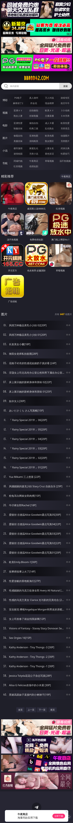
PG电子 (18, 97)
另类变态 (65, 128)
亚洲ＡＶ (18, 110)
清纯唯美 (33, 141)
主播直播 (49, 115)
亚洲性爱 (18, 123)
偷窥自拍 (18, 135)
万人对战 (49, 97)
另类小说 (33, 153)
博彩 (5, 100)
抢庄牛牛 (65, 103)
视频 (5, 112)
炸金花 (33, 103)
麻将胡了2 (18, 103)
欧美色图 (49, 135)
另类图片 (65, 141)
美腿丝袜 (18, 141)
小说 (5, 150)
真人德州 (33, 97)
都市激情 (18, 148)
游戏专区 (65, 97)
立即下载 (58, 815)
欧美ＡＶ (49, 110)
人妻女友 (49, 148)
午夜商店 (33, 160)
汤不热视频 (65, 160)
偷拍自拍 (33, 123)
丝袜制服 (33, 115)
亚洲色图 (33, 135)
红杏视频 (18, 166)
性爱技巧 (65, 153)
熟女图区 (49, 141)
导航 (5, 163)
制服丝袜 (18, 128)
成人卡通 (49, 123)
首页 (20, 709)
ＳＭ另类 (65, 115)
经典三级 (33, 128)
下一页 (42, 709)
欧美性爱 (65, 123)
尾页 (52, 709)
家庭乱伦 (33, 148)
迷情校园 (18, 153)
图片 (5, 138)
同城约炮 (18, 160)
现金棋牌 (49, 103)
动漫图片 (65, 135)
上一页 (31, 709)
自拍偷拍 (33, 110)
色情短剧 (33, 166)
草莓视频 (49, 160)
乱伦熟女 (49, 128)
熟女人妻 (18, 115)
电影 (5, 125)
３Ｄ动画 (65, 110)
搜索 (65, 86)
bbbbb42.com (36, 78)
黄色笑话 (49, 153)
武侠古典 (65, 148)
